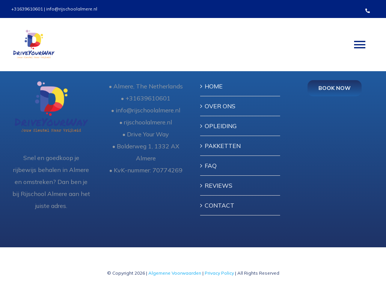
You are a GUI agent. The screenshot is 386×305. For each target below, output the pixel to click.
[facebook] (48, 285)
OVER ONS (220, 106)
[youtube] (75, 285)
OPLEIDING (221, 126)
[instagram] (88, 285)
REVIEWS (218, 185)
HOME (214, 86)
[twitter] (61, 285)
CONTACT (219, 205)
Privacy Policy (220, 273)
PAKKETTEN (223, 146)
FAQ (211, 165)
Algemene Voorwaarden (174, 273)
